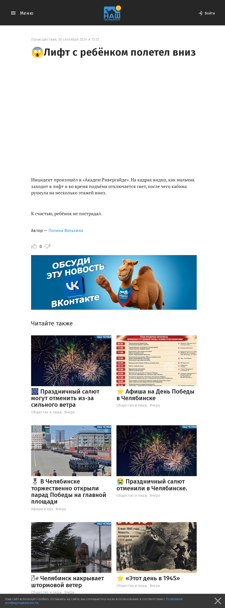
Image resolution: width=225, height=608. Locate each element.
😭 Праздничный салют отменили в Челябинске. (151, 485)
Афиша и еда (42, 509)
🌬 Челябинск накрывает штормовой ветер (67, 581)
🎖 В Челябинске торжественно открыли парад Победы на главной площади (68, 491)
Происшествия (43, 39)
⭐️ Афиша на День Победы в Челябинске (155, 395)
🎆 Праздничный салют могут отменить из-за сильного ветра (65, 398)
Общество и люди (46, 412)
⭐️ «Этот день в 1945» (148, 578)
